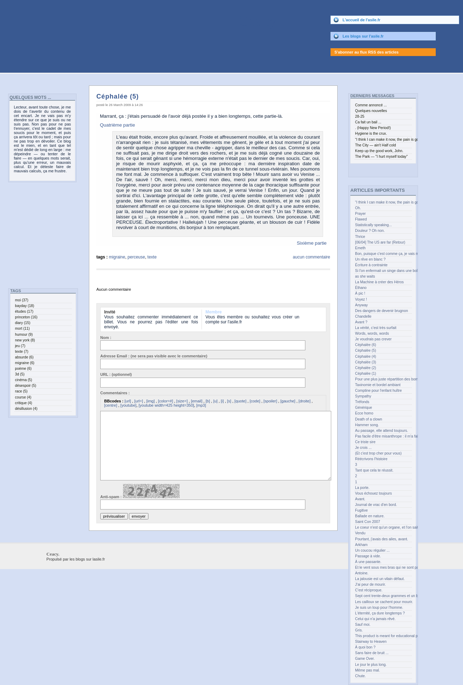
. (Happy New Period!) (373, 128)
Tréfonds (362, 402)
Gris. (359, 630)
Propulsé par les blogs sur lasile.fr (75, 559)
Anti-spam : (140, 491)
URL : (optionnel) (116, 374)
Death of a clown (368, 419)
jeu (20, 346)
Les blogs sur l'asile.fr (363, 36)
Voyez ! (361, 299)
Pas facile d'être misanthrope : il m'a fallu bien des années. (383, 436)
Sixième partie (312, 243)
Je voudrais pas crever (373, 339)
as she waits (365, 276)
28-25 (359, 116)
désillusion (26, 409)
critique (23, 403)
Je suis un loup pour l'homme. (379, 607)
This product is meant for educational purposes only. (383, 636)
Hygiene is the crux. (371, 133)
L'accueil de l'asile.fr (361, 20)
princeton (26, 317)
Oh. (358, 208)
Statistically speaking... (373, 225)
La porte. (362, 488)
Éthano (361, 288)
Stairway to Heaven (370, 642)
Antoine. (361, 573)
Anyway (361, 305)
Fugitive (361, 510)
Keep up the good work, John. (379, 151)
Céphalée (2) (365, 368)
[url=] (138, 401)
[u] (215, 401)
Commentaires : (115, 393)
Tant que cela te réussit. (374, 470)
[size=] (182, 401)
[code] (255, 401)
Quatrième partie (117, 125)
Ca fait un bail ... (368, 122)
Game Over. (364, 659)
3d (19, 374)
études (24, 311)
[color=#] (165, 401)
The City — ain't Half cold (375, 145)
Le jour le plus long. (370, 665)
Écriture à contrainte (371, 265)
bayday (24, 306)
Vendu (360, 533)
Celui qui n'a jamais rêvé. (375, 619)
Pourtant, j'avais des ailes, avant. (381, 539)
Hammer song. (367, 425)
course (23, 397)
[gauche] (287, 401)
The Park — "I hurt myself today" (381, 156)
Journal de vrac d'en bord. (376, 505)
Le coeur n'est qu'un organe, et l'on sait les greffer (383, 527)
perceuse (136, 257)
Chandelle (363, 316)
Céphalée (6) (365, 345)
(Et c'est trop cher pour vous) (378, 453)
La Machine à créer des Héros (379, 282)
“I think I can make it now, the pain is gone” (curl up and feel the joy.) (383, 202)
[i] (222, 401)
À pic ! (360, 293)
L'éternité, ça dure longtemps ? (380, 613)
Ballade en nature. (369, 516)
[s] (229, 401)
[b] (207, 401)
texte (152, 257)
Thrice (360, 237)
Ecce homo (364, 413)
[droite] (305, 401)
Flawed (361, 219)
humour (24, 334)
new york (25, 340)
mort (22, 328)
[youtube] (128, 405)
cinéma (23, 380)
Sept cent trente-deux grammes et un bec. (383, 596)
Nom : (105, 337)
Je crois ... (363, 448)
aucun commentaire (311, 257)
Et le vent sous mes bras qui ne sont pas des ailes (383, 567)
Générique (363, 408)
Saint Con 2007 (367, 522)
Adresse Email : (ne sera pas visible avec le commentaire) (153, 356)
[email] (196, 401)
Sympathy (363, 396)
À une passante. (368, 562)
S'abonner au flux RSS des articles (366, 52)
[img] (150, 401)
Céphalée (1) (365, 373)
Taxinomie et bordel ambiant (377, 385)
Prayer (360, 214)
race (21, 391)
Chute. (360, 676)
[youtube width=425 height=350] (166, 405)
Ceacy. (140, 20)
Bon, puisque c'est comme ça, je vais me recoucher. (383, 254)
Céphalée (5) (117, 96)
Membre (213, 312)
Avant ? (361, 322)
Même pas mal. (367, 670)
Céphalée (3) (365, 362)
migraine (117, 257)
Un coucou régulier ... (372, 550)
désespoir (25, 386)
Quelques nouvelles (371, 111)
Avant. (360, 499)
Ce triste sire (365, 442)
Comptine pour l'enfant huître (378, 390)
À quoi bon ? (365, 647)
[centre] (110, 405)
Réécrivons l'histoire (371, 459)
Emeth (360, 248)
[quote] (241, 401)
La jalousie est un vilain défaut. (380, 579)
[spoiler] (270, 401)
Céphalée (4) (365, 356)
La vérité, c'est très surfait (375, 328)
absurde (24, 357)
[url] (127, 401)
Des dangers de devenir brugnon (381, 311)
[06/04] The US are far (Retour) (380, 242)
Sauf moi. (362, 624)
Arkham (361, 545)
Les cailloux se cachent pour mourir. (383, 602)
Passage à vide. (368, 556)
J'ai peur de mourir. (370, 584)
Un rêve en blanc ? (370, 259)
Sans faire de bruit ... (372, 653)
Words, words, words (372, 333)
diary (22, 323)
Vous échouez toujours (373, 493)
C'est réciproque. (368, 590)
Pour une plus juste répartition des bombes (383, 379)
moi (21, 300)
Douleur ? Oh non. (370, 231)
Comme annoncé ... (370, 105)
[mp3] (201, 405)
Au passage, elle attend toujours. (381, 431)
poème (23, 369)
